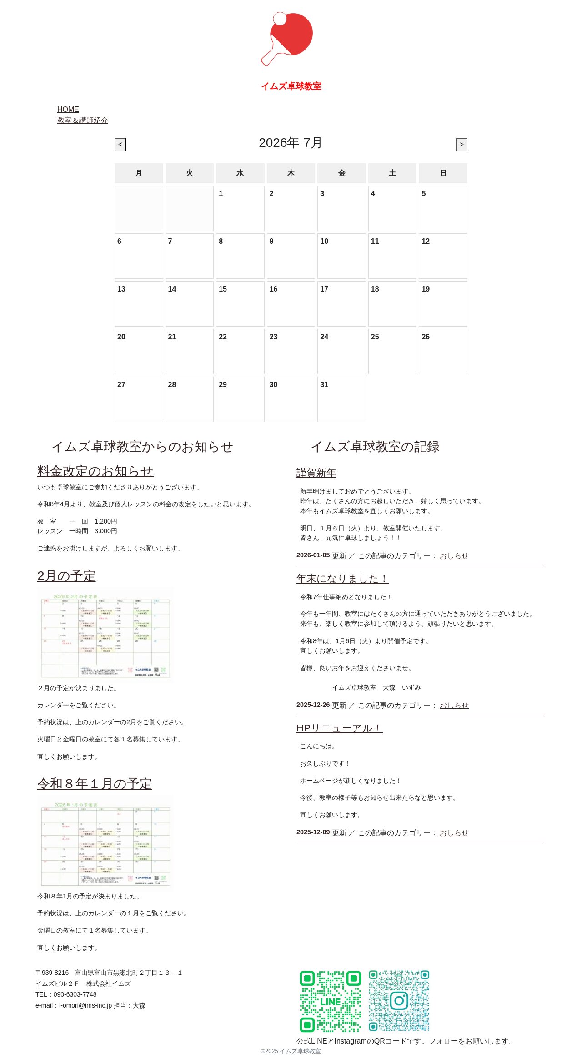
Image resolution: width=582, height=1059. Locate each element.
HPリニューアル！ (339, 728)
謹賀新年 (316, 473)
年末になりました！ (342, 578)
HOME (68, 109)
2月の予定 (66, 576)
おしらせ (454, 556)
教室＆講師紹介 (82, 120)
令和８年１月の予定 (94, 784)
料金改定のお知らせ (95, 471)
